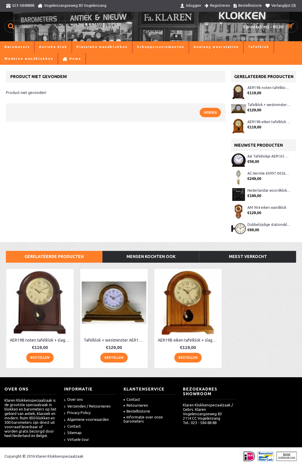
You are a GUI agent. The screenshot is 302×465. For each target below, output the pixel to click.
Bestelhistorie (137, 411)
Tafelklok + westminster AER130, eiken (268, 105)
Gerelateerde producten (54, 256)
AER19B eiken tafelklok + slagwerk (268, 122)
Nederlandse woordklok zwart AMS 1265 (268, 190)
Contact (72, 426)
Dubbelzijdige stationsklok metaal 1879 (268, 224)
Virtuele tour (76, 439)
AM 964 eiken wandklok (266, 207)
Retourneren (136, 405)
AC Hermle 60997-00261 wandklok (268, 173)
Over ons (73, 399)
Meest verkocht (248, 256)
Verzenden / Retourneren (87, 406)
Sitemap (73, 433)
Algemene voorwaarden (86, 419)
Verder (210, 112)
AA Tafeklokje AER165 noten (268, 156)
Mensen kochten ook (151, 256)
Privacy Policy (77, 413)
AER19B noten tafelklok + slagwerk (268, 88)
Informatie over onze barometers (143, 419)
